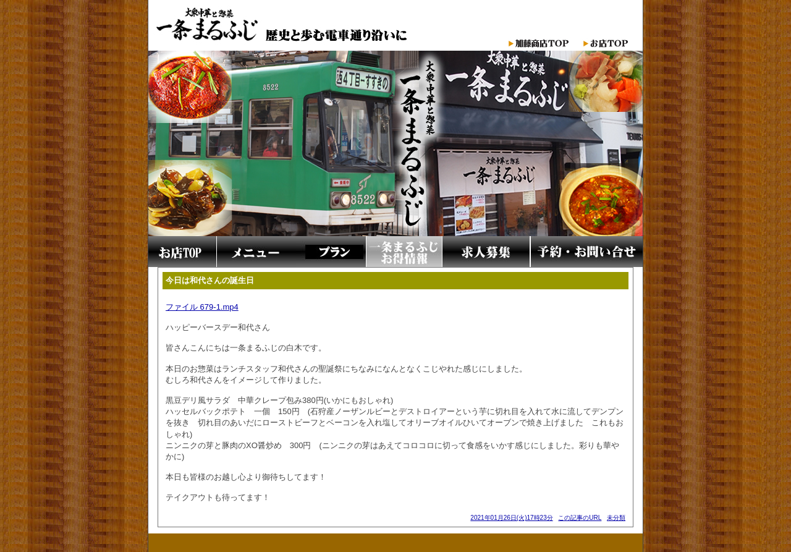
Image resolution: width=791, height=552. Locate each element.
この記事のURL (579, 517)
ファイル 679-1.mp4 (202, 307)
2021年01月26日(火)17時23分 (511, 517)
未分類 (616, 517)
